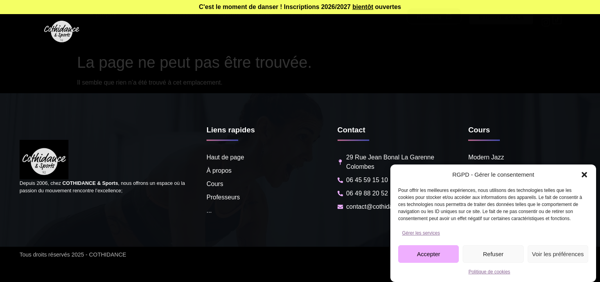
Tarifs (265, 32)
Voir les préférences (558, 254)
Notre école (306, 32)
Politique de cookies (489, 272)
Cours (141, 32)
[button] (584, 175)
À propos (103, 32)
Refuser (493, 254)
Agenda (229, 32)
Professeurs (184, 32)
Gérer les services (421, 233)
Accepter (428, 254)
